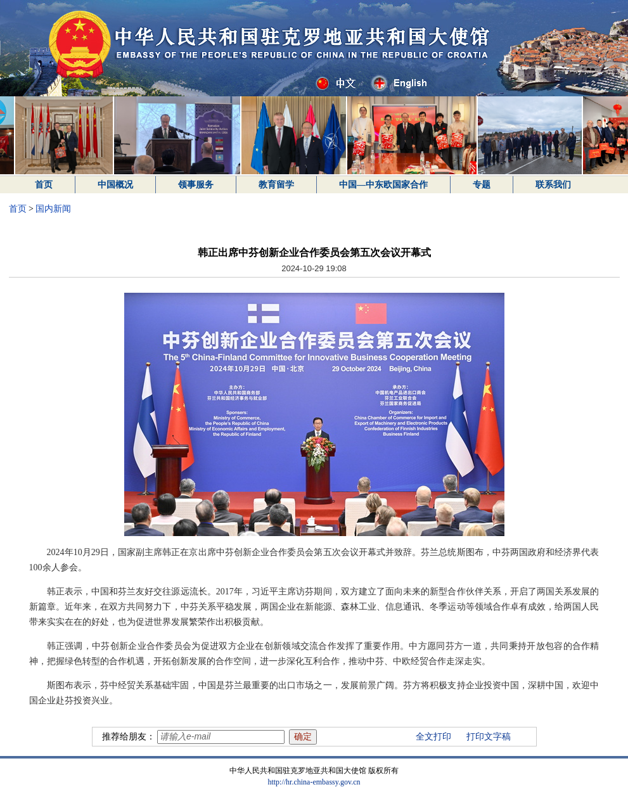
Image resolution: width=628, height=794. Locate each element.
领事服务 (196, 184)
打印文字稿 (488, 736)
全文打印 (433, 736)
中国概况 (115, 184)
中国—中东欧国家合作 (383, 184)
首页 (44, 184)
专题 (481, 184)
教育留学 (276, 184)
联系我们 (553, 184)
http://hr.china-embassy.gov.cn (313, 782)
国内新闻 (53, 209)
